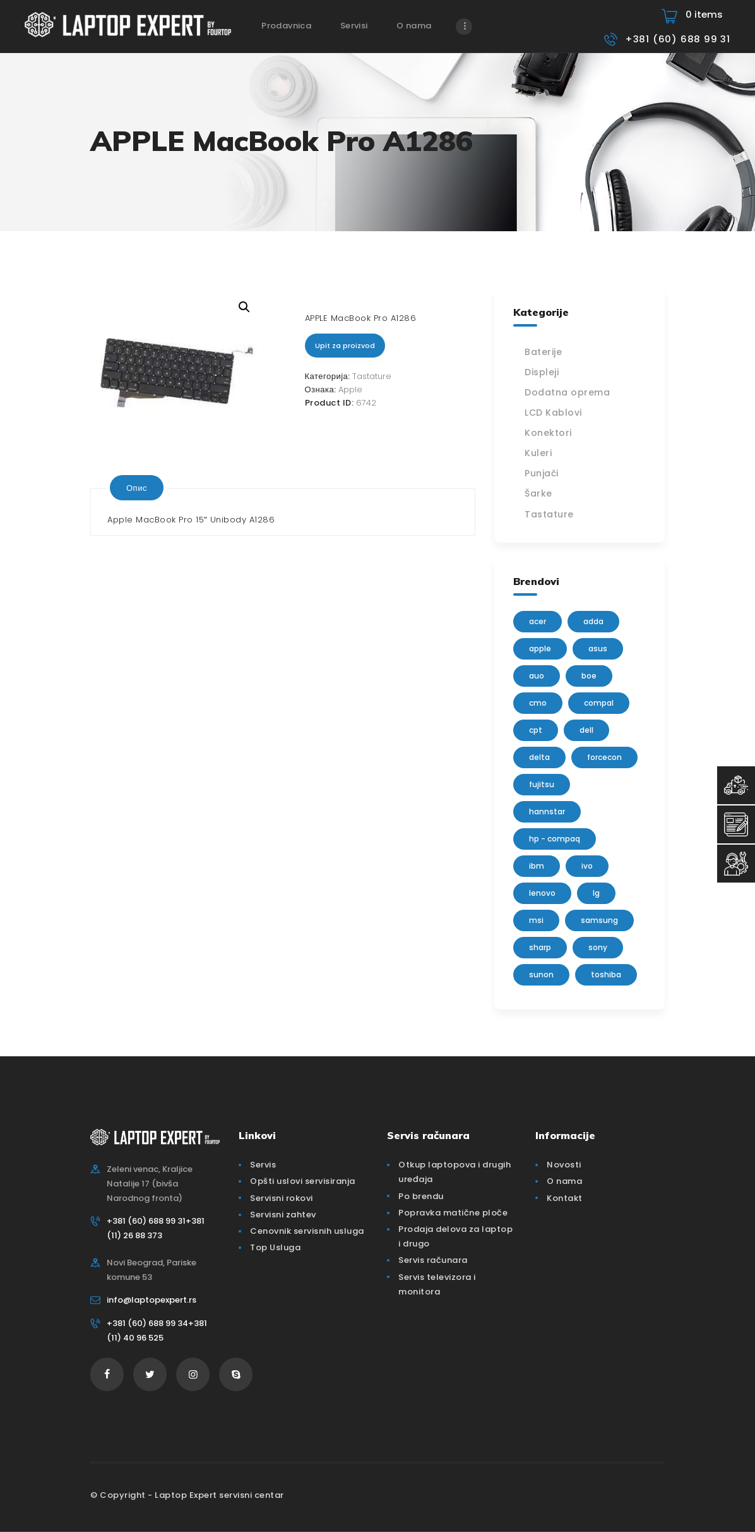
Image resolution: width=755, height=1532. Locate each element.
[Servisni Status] (736, 864)
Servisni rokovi (281, 1198)
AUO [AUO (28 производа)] (536, 675)
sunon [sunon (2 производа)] (541, 974)
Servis (263, 1165)
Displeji (542, 372)
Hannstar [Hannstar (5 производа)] (547, 811)
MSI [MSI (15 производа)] (536, 920)
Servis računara (433, 1260)
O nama (564, 1181)
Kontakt (565, 1198)
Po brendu (421, 1196)
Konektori (548, 432)
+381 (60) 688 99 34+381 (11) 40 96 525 (157, 1330)
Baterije (543, 352)
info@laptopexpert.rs (151, 1300)
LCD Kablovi (553, 412)
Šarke (538, 493)
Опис (136, 488)
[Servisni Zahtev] (736, 824)
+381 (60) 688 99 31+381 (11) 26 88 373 (156, 1228)
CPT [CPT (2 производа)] (535, 730)
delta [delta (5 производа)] (539, 757)
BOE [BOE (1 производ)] (589, 675)
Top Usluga (275, 1247)
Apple (350, 389)
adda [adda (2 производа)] (593, 621)
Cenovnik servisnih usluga (307, 1231)
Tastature (371, 376)
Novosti (564, 1165)
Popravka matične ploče (453, 1213)
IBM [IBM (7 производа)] (536, 865)
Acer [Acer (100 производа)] (537, 621)
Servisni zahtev (283, 1215)
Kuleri (538, 453)
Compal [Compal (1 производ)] (599, 702)
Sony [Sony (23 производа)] (597, 947)
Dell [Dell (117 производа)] (586, 730)
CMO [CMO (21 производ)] (538, 702)
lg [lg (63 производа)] (596, 893)
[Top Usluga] (736, 785)
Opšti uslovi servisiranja (302, 1181)
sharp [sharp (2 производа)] (540, 947)
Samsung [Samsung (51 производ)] (599, 920)
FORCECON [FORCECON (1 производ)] (604, 757)
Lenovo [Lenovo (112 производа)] (542, 893)
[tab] (136, 487)
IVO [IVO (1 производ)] (587, 865)
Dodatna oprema (567, 392)
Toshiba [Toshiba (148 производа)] (606, 974)
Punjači (542, 473)
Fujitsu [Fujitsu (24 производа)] (541, 784)
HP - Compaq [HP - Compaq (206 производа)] (554, 838)
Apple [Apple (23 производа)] (540, 648)
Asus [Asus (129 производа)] (597, 648)
